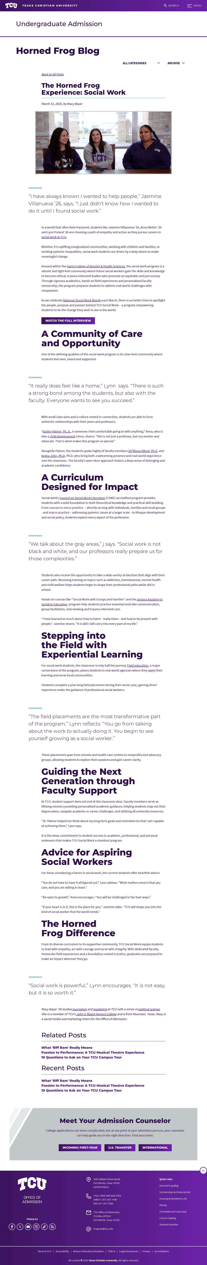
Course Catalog (167, 1218)
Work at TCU (44, 1251)
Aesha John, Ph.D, (53, 456)
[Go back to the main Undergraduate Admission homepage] (32, 1190)
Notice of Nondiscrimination (88, 1251)
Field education (137, 665)
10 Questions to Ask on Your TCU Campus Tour (81, 1057)
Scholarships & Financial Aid (174, 1192)
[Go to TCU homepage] (41, 6)
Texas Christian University (103, 1260)
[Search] (171, 5)
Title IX (111, 1251)
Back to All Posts (52, 74)
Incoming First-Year (80, 1147)
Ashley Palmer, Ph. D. (57, 431)
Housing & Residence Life (173, 1198)
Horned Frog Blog (169, 1185)
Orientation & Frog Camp (172, 1211)
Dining (163, 1205)
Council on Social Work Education (82, 498)
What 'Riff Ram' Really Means (66, 1048)
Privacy (146, 1251)
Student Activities (168, 1224)
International (155, 1147)
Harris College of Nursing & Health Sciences (96, 266)
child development (62, 436)
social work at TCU (53, 237)
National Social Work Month (82, 300)
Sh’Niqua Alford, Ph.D (142, 451)
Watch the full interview (68, 320)
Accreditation (161, 1251)
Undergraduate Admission (59, 24)
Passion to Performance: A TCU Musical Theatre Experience (92, 1052)
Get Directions (101, 1186)
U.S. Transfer (119, 1147)
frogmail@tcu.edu (103, 1228)
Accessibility (62, 1251)
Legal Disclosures (128, 1251)
